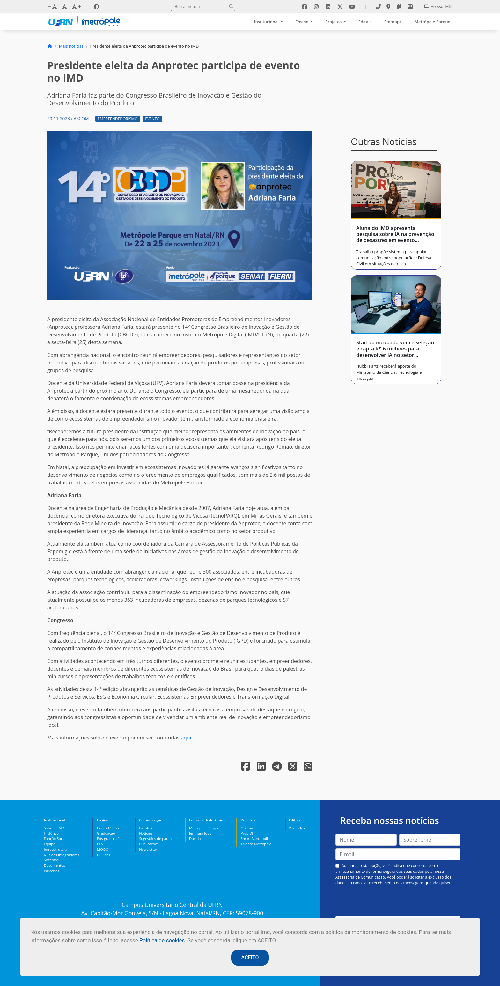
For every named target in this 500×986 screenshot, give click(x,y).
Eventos (145, 828)
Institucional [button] (267, 22)
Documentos (54, 865)
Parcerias (51, 870)
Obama (247, 828)
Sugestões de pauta (155, 838)
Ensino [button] (302, 22)
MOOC (102, 849)
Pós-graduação (109, 838)
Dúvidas (103, 854)
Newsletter (148, 849)
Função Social (55, 838)
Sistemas (51, 859)
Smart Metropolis (255, 838)
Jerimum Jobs (200, 833)
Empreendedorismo (117, 118)
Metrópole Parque (432, 22)
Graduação (106, 833)
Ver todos (297, 828)
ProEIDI (247, 833)
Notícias (145, 833)
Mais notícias (71, 46)
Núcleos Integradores (61, 854)
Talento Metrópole (256, 844)
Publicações (148, 844)
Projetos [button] (334, 22)
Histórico (51, 833)
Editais (364, 22)
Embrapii (393, 22)
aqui (186, 737)
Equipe (49, 844)
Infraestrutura (55, 849)
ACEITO (250, 957)
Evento (152, 118)
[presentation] (397, 900)
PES (100, 844)
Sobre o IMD (54, 828)
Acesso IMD (438, 6)
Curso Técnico (108, 828)
